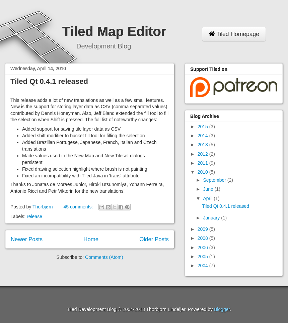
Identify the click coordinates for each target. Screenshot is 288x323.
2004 (203, 265)
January (212, 217)
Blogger (222, 309)
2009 (203, 229)
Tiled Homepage (234, 34)
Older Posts (154, 239)
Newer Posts (27, 239)
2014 (203, 135)
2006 (203, 247)
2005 (203, 256)
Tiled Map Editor (114, 31)
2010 (203, 172)
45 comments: (78, 206)
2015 (203, 126)
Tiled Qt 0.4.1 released (49, 81)
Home (90, 239)
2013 (203, 144)
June (208, 189)
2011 (203, 163)
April (208, 198)
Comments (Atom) (104, 257)
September (215, 180)
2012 (203, 154)
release (34, 216)
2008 (203, 238)
